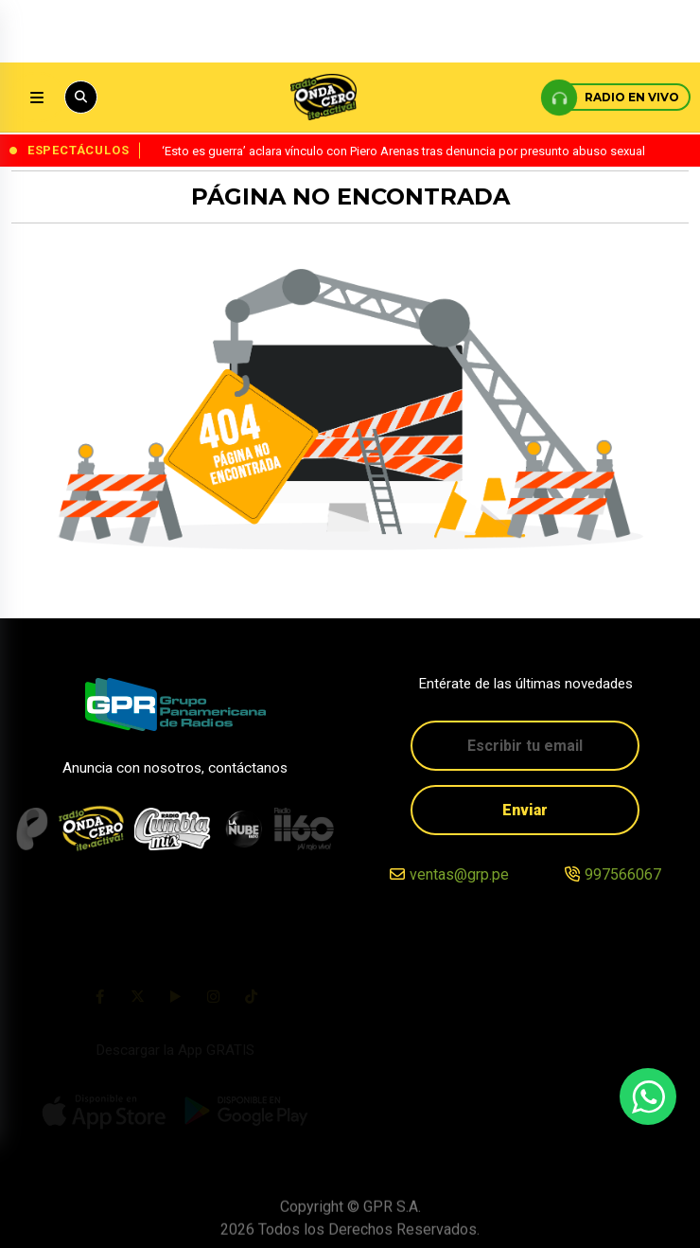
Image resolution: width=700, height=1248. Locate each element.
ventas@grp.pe (459, 875)
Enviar (525, 810)
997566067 (623, 875)
